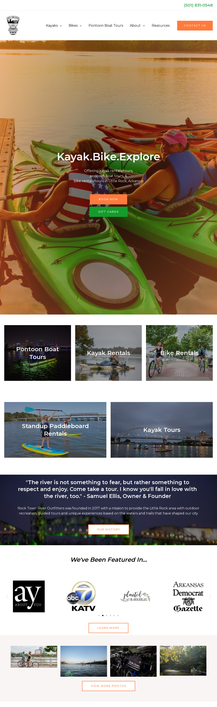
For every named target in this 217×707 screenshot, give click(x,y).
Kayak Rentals (108, 352)
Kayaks (52, 26)
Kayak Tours (161, 429)
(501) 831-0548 (198, 5)
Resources (161, 26)
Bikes (73, 26)
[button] (195, 25)
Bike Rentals (179, 352)
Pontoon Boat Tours (106, 26)
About (135, 26)
